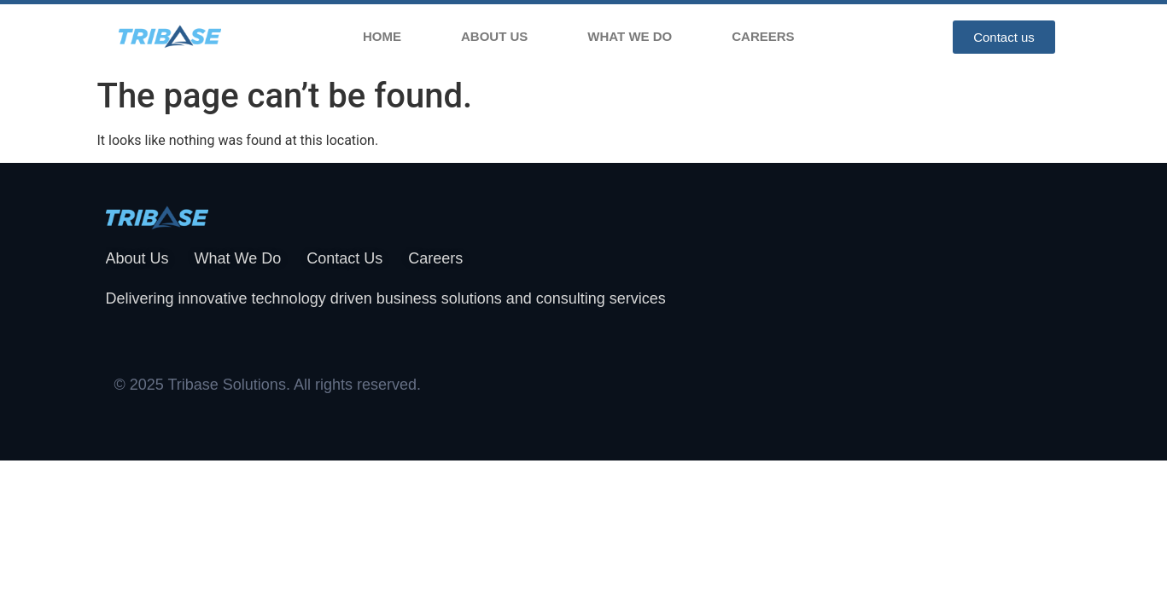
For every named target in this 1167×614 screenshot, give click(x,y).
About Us (494, 36)
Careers (763, 36)
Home (382, 36)
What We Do (629, 36)
